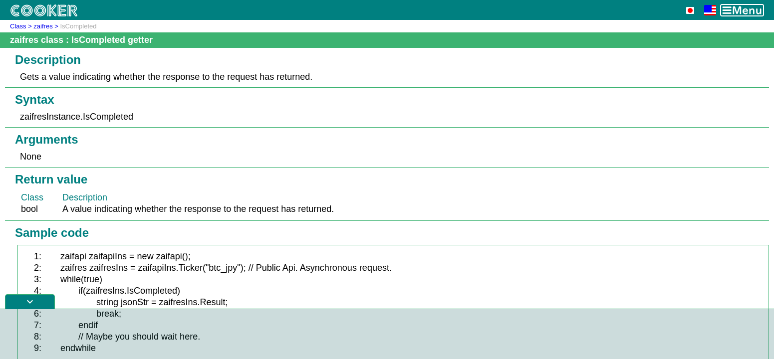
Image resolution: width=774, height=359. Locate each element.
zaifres (42, 26)
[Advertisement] (387, 334)
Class (18, 26)
